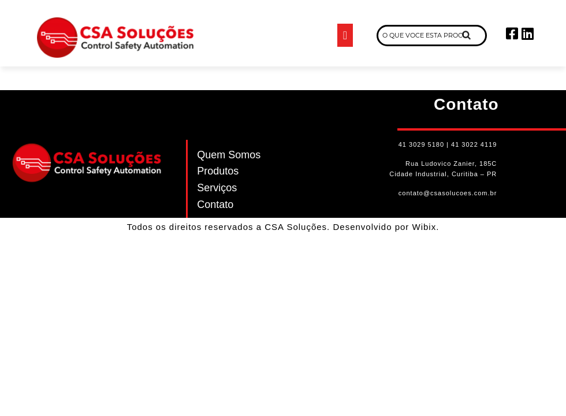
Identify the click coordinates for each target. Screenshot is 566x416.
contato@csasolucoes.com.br (448, 193)
